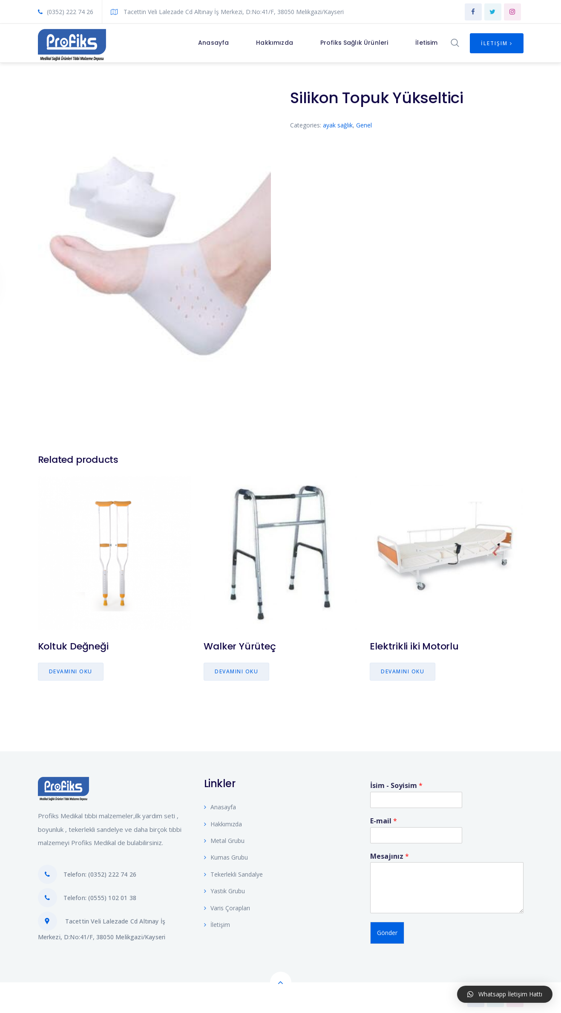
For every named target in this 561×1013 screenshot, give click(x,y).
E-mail (383, 819)
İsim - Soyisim (396, 783)
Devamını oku (70, 671)
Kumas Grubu (226, 855)
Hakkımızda (223, 822)
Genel (364, 125)
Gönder (387, 931)
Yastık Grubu (224, 889)
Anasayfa (220, 805)
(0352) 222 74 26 (65, 12)
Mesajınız (389, 854)
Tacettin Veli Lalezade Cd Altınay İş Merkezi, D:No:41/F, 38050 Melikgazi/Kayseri (227, 12)
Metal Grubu (224, 839)
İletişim (496, 43)
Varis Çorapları (227, 906)
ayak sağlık (338, 125)
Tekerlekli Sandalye (233, 873)
